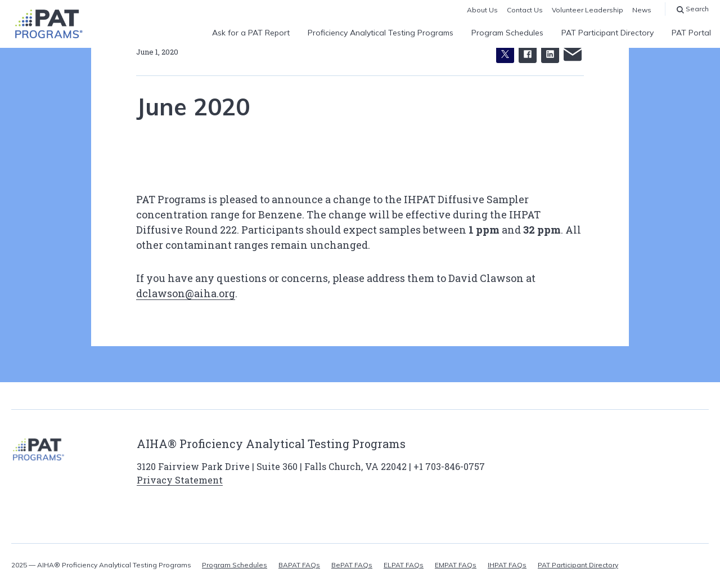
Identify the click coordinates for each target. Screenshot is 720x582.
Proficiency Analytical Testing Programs (380, 33)
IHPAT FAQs (507, 565)
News (641, 10)
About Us (482, 10)
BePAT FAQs (351, 565)
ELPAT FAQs (404, 565)
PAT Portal (691, 33)
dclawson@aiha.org (185, 293)
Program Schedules (507, 33)
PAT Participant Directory (607, 33)
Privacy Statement (180, 480)
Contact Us (525, 10)
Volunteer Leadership (587, 10)
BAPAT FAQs (299, 565)
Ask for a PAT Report (251, 33)
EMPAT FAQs (455, 565)
